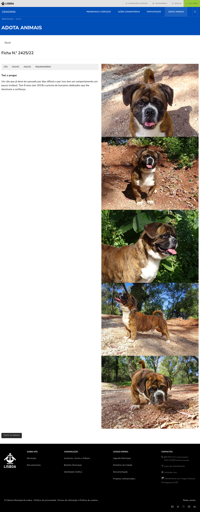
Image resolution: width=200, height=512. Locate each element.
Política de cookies (89, 500)
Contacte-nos (170, 472)
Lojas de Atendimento (174, 466)
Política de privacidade (45, 500)
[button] (195, 12)
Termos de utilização (67, 500)
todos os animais (11, 435)
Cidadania (9, 11)
